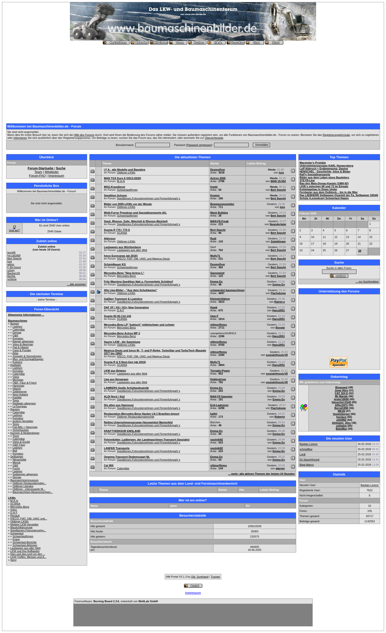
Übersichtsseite (214, 137)
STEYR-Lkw (307, 180)
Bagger (14, 323)
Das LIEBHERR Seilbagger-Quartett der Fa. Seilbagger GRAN (339, 195)
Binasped (341, 387)
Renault (15, 515)
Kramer (215, 195)
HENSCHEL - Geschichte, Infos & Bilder (325, 171)
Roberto (279, 416)
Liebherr (17, 326)
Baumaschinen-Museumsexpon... (33, 492)
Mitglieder (52, 172)
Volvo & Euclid (21, 441)
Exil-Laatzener (219, 405)
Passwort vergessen (199, 144)
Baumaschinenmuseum (24, 480)
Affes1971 (341, 405)
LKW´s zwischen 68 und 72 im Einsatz (324, 186)
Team (38, 172)
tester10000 (341, 399)
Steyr (13, 559)
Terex (16, 400)
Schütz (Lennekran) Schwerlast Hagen (324, 198)
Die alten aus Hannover (119, 405)
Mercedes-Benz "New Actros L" (124, 272)
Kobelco (17, 362)
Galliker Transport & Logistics (123, 298)
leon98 (11, 252)
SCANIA (15, 503)
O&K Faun (19, 444)
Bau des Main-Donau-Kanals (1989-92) (324, 183)
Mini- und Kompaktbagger (28, 359)
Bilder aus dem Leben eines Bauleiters (324, 177)
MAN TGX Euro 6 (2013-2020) (122, 178)
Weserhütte (19, 459)
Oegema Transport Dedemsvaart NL (127, 456)
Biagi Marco (307, 464)
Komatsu (18, 338)
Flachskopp (278, 293)
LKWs (12, 497)
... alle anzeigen (76, 284)
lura (9, 261)
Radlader (15, 365)
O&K (15, 335)
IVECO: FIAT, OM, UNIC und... (28, 518)
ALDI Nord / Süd (114, 396)
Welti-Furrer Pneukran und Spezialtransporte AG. (135, 212)
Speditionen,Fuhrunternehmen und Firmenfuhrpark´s (148, 198)
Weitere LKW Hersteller (24, 524)
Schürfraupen (21, 429)
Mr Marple (341, 396)
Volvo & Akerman (23, 344)
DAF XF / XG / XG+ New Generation (126, 307)
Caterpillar (19, 329)
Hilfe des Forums (84, 134)
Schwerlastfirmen (23, 536)
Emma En (216, 281)
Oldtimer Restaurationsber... (29, 483)
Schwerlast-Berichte (25, 542)
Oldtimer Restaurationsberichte (135, 416)
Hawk (213, 307)
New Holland (20, 394)
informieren (20, 137)
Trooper (215, 576)
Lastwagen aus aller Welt (25, 548)
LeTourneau (20, 406)
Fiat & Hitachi (21, 347)
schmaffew (306, 449)
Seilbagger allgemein (25, 474)
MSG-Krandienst (114, 186)
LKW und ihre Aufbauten (25, 551)
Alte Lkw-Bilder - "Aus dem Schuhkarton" (130, 290)
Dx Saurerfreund (310, 459)
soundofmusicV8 (277, 354)
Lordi (303, 454)
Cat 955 (108, 465)
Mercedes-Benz (19, 506)
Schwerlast (17, 533)
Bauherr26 (13, 273)
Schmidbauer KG (115, 264)
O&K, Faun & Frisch (25, 382)
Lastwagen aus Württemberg (122, 247)
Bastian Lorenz (309, 444)
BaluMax (341, 428)
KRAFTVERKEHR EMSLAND (122, 430)
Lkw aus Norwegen (116, 379)
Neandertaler (278, 224)
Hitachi (17, 388)
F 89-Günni (14, 267)
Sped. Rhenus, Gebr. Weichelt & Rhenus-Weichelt (136, 221)
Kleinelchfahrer (220, 298)
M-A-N (14, 500)
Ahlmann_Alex (341, 422)
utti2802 (341, 419)
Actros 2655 (217, 178)
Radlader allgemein (24, 403)
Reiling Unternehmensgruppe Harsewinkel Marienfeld (138, 422)
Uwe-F (214, 316)
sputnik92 (216, 439)
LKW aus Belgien (115, 370)
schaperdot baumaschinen (227, 290)
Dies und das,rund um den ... (27, 554)
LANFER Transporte (117, 448)
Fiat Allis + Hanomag (25, 427)
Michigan (18, 379)
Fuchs (16, 468)
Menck (16, 462)
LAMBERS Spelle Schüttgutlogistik (126, 387)
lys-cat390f (13, 255)
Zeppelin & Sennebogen (27, 356)
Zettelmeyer (20, 391)
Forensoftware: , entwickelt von (116, 601)
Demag (17, 332)
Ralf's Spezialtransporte (315, 174)
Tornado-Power (220, 370)
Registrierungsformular (336, 134)
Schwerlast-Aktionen (25, 545)
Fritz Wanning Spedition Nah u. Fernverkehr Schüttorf (138, 281)
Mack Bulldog (219, 212)
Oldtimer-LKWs (19, 521)
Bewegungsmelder (222, 204)
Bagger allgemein (23, 341)
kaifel (213, 413)
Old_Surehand (200, 576)
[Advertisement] (193, 81)
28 (359, 250)
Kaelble (17, 397)
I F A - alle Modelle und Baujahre (124, 169)
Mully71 (215, 255)
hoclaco (341, 416)
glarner (280, 468)
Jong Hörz (341, 390)
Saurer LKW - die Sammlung (122, 341)
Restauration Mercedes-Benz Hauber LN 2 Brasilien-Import (141, 413)
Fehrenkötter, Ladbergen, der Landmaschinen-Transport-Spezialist (147, 439)
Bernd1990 (341, 408)
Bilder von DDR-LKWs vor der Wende (128, 204)
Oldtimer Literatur (23, 486)
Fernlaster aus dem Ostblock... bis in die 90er (329, 192)
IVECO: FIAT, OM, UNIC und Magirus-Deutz (143, 258)
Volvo (16, 376)
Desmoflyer (217, 169)
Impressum (56, 175)
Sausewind (217, 272)
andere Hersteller (23, 421)
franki (214, 186)
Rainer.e (279, 301)
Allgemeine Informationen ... (26, 314)
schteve (12, 279)
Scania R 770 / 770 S (117, 229)
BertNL (11, 276)
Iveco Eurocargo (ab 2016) (121, 255)
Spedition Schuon (115, 195)
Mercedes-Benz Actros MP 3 (122, 333)
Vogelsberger (341, 413)
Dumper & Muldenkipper (25, 432)
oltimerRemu (218, 324)
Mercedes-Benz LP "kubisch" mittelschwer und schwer (139, 324)
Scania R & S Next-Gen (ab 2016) (125, 362)
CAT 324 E (341, 393)
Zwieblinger (278, 241)
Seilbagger (16, 456)
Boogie (280, 327)
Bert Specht (14, 258)
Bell (15, 450)
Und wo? (14, 230)
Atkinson (109, 238)
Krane (16, 539)
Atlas (15, 353)
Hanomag (18, 385)
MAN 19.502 (278, 181)
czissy (11, 270)
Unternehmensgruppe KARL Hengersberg (327, 165)
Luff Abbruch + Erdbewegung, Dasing (324, 168)
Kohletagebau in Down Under (318, 189)
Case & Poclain (22, 350)
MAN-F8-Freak (219, 221)
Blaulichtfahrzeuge (21, 527)
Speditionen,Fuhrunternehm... (28, 530)
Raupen (15, 409)
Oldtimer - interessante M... (29, 489)
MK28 (341, 411)
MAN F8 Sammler (221, 396)
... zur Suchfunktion (367, 281)
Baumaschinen (17, 320)
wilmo (10, 264)
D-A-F (13, 512)
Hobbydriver (218, 379)
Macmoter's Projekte (313, 162)
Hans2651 (278, 310)
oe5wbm (341, 425)
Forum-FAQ (37, 175)
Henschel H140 (341, 402)
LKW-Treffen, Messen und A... (28, 556)
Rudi (213, 238)
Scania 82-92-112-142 (117, 316)
